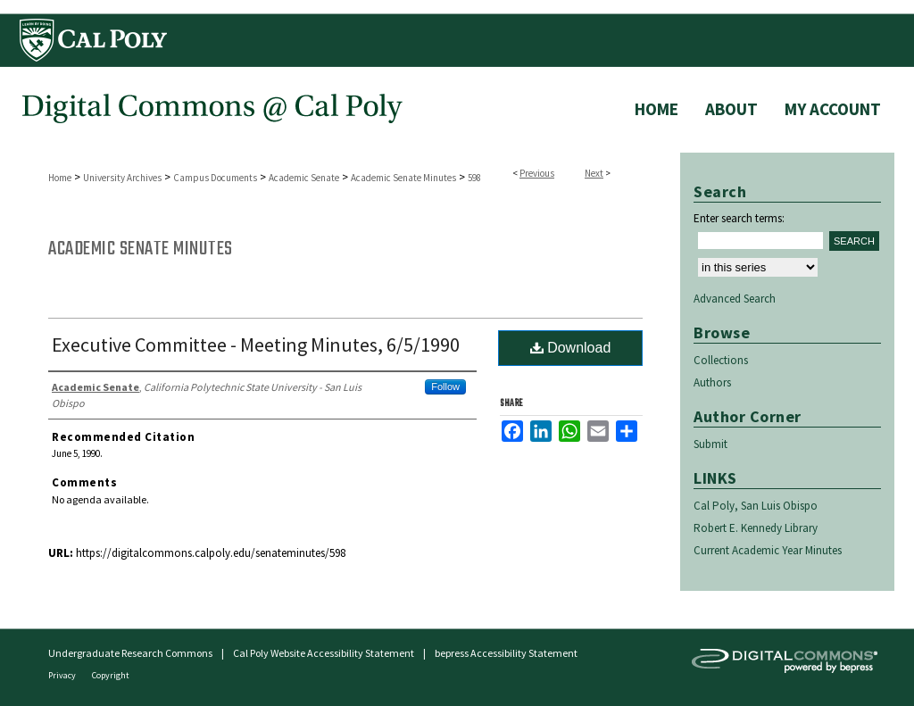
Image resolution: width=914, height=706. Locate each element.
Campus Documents (215, 177)
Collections (721, 360)
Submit (710, 444)
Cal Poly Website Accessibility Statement (323, 653)
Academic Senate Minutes (403, 177)
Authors (712, 382)
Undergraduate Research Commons (130, 653)
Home (59, 177)
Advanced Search (735, 298)
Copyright (110, 675)
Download (570, 347)
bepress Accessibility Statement (506, 653)
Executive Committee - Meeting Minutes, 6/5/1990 (256, 344)
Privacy (63, 675)
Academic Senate (304, 177)
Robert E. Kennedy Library (756, 528)
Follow (445, 386)
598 (474, 177)
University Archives (122, 177)
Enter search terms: (739, 218)
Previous (536, 173)
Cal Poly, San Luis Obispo (756, 505)
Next (594, 173)
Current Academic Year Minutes (768, 550)
